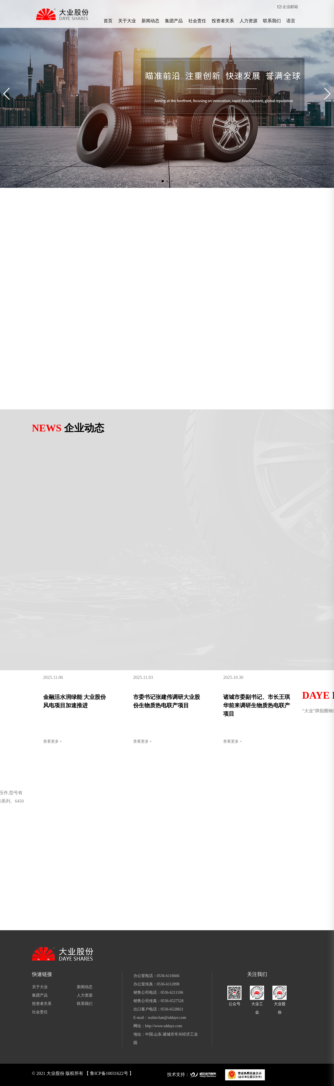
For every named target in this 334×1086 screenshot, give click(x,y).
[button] (163, 181)
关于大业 (127, 20)
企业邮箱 (287, 7)
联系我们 (272, 20)
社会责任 (197, 20)
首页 (108, 20)
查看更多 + (52, 741)
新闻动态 (150, 20)
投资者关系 (223, 20)
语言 (290, 20)
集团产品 (174, 20)
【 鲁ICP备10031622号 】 (109, 1073)
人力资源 (248, 20)
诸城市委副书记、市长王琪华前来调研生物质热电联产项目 (256, 705)
